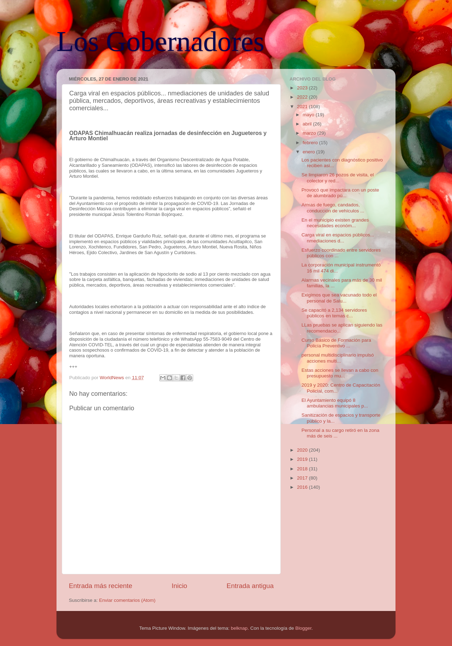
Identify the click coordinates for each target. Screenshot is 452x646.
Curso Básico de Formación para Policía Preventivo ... (336, 342)
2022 (303, 97)
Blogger (303, 628)
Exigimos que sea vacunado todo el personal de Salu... (339, 297)
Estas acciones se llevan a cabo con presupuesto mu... (340, 373)
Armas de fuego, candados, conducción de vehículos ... (333, 207)
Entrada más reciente (100, 585)
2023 (303, 87)
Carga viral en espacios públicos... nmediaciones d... (338, 237)
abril (308, 124)
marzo (310, 133)
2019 (303, 459)
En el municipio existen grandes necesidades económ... (335, 222)
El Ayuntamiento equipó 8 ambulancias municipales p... (335, 403)
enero (309, 151)
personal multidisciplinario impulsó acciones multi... (338, 357)
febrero (311, 142)
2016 (303, 487)
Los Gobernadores (160, 41)
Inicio (179, 585)
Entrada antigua (250, 585)
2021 (303, 106)
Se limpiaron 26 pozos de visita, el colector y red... (338, 177)
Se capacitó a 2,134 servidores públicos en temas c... (334, 312)
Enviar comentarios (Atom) (127, 600)
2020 (303, 450)
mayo (309, 114)
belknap (239, 628)
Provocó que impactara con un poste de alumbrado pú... (340, 192)
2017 (303, 478)
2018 (303, 468)
